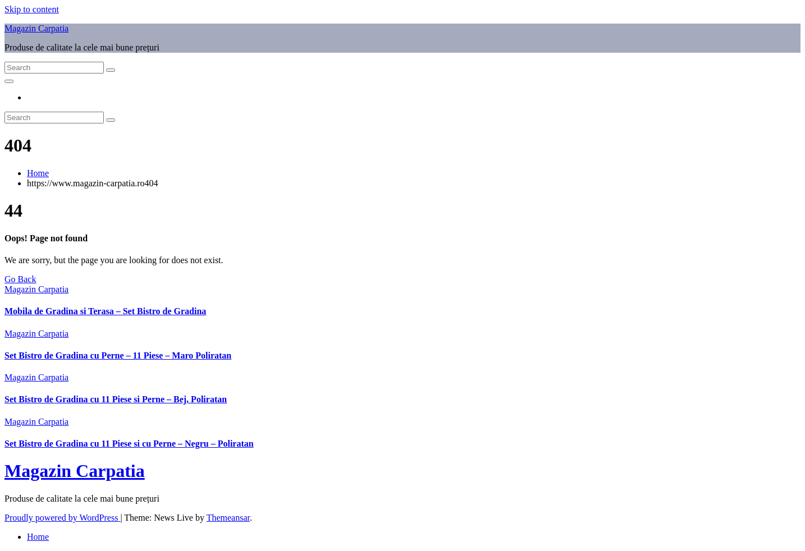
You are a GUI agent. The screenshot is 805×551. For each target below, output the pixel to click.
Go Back (20, 279)
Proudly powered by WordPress (62, 517)
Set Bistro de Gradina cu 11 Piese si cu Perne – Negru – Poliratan (129, 443)
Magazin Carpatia (36, 28)
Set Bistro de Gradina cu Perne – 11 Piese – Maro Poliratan (117, 355)
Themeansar (228, 517)
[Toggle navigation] (8, 81)
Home (38, 173)
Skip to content (31, 9)
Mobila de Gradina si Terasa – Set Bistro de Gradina (105, 311)
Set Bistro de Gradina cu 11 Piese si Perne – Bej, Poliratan (115, 399)
